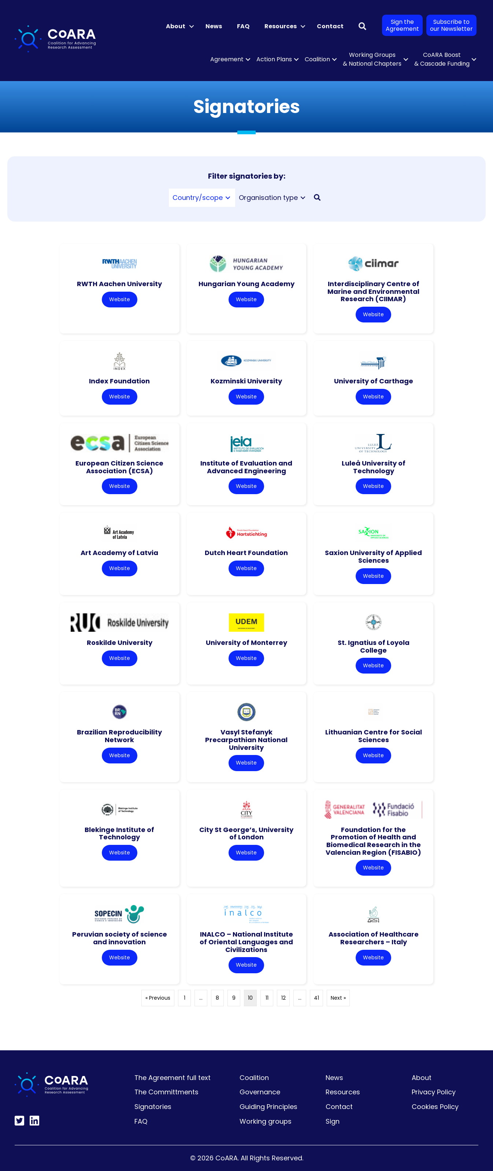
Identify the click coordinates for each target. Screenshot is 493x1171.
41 (316, 998)
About (175, 26)
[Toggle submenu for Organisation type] (303, 198)
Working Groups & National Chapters (372, 59)
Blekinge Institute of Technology (119, 833)
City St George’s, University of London (246, 833)
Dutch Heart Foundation (246, 552)
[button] (191, 26)
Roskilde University (119, 642)
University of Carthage (373, 381)
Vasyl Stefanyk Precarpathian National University (246, 739)
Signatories (152, 1106)
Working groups (266, 1121)
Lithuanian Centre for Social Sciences (373, 735)
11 (267, 998)
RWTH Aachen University (119, 283)
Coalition (317, 59)
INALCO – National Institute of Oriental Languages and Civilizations (246, 942)
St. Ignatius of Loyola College (373, 646)
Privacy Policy (434, 1092)
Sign (333, 1121)
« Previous (157, 998)
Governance (260, 1092)
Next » (338, 998)
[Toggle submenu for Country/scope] (227, 198)
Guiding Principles (268, 1106)
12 (283, 998)
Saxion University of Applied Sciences (373, 556)
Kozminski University (246, 381)
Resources (280, 26)
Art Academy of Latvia (119, 552)
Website (119, 299)
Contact (330, 26)
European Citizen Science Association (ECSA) (119, 467)
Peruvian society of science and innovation (119, 938)
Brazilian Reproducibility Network (119, 735)
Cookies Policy (435, 1106)
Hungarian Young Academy (246, 283)
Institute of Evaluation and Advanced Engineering (246, 467)
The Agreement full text (172, 1077)
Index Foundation (119, 381)
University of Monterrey (246, 642)
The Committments (166, 1092)
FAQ (243, 26)
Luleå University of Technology (373, 467)
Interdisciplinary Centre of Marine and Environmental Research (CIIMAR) (373, 291)
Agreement (227, 59)
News (213, 26)
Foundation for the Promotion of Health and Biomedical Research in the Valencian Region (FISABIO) (373, 841)
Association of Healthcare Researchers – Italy (374, 938)
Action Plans (274, 59)
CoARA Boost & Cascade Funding (442, 59)
